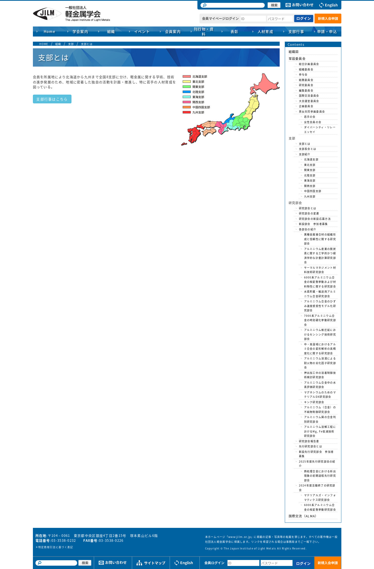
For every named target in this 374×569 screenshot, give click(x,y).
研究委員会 (306, 85)
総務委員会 (306, 80)
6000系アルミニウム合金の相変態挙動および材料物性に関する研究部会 (320, 281)
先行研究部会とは (310, 446)
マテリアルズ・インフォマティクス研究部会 (320, 497)
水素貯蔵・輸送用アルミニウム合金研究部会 (320, 294)
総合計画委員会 (309, 64)
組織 (58, 44)
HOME (43, 44)
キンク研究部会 (314, 402)
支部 (71, 44)
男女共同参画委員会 (312, 111)
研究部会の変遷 (309, 213)
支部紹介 (305, 154)
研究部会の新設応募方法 (315, 219)
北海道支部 (311, 159)
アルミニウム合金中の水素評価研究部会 (320, 385)
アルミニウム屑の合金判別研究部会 (320, 419)
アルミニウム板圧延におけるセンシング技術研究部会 (320, 334)
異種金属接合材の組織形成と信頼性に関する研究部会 (320, 238)
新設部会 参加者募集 (313, 224)
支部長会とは (307, 149)
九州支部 (310, 196)
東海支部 (310, 180)
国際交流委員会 (309, 95)
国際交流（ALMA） (303, 516)
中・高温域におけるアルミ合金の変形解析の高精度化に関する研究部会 (320, 348)
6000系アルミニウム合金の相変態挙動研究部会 (320, 507)
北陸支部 (310, 175)
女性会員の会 (313, 122)
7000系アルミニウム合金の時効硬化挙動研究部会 (320, 320)
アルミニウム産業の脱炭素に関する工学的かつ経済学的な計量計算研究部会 (320, 255)
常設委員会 (297, 58)
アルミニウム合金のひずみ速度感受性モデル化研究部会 (320, 305)
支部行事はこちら (52, 99)
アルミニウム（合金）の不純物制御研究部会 (320, 409)
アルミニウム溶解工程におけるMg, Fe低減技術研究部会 (320, 431)
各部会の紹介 (307, 229)
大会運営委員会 (309, 101)
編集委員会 (306, 90)
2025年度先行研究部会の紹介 (317, 463)
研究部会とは (307, 208)
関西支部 (310, 186)
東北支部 (310, 165)
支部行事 (296, 31)
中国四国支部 (313, 191)
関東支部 (310, 170)
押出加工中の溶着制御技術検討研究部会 (320, 375)
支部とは (87, 44)
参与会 (303, 74)
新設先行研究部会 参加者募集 (316, 454)
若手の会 (310, 117)
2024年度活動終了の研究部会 (317, 487)
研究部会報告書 (309, 441)
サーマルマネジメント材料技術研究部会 (320, 270)
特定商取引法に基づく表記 (55, 547)
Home (50, 31)
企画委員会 (306, 106)
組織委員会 (306, 69)
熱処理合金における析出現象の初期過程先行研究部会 (320, 475)
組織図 (294, 51)
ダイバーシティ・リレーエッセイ (320, 129)
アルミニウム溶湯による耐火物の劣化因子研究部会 (320, 362)
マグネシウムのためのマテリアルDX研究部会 (320, 394)
